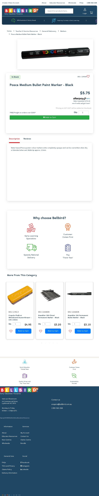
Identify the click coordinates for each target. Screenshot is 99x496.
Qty (75, 112)
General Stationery (49, 31)
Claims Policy (7, 469)
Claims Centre (25, 440)
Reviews (27, 139)
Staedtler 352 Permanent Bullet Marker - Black (78, 317)
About (44, 3)
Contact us (55, 400)
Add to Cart (49, 117)
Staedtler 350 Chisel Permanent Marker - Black (48, 317)
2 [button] (45, 343)
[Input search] (59, 11)
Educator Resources (57, 3)
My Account (24, 433)
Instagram (24, 466)
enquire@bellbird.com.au (61, 404)
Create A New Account (10, 3)
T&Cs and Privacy (8, 466)
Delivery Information (9, 473)
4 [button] (53, 343)
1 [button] (41, 343)
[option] (20, 311)
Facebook (24, 463)
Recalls (23, 443)
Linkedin (24, 469)
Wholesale (72, 3)
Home (9, 31)
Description (14, 139)
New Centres (6, 440)
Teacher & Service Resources (27, 31)
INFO (81, 99)
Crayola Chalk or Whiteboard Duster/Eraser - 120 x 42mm (20, 318)
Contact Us (24, 436)
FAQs (81, 3)
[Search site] (74, 11)
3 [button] (49, 343)
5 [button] (57, 343)
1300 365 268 (92, 3)
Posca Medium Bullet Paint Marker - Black (26, 34)
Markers (63, 31)
